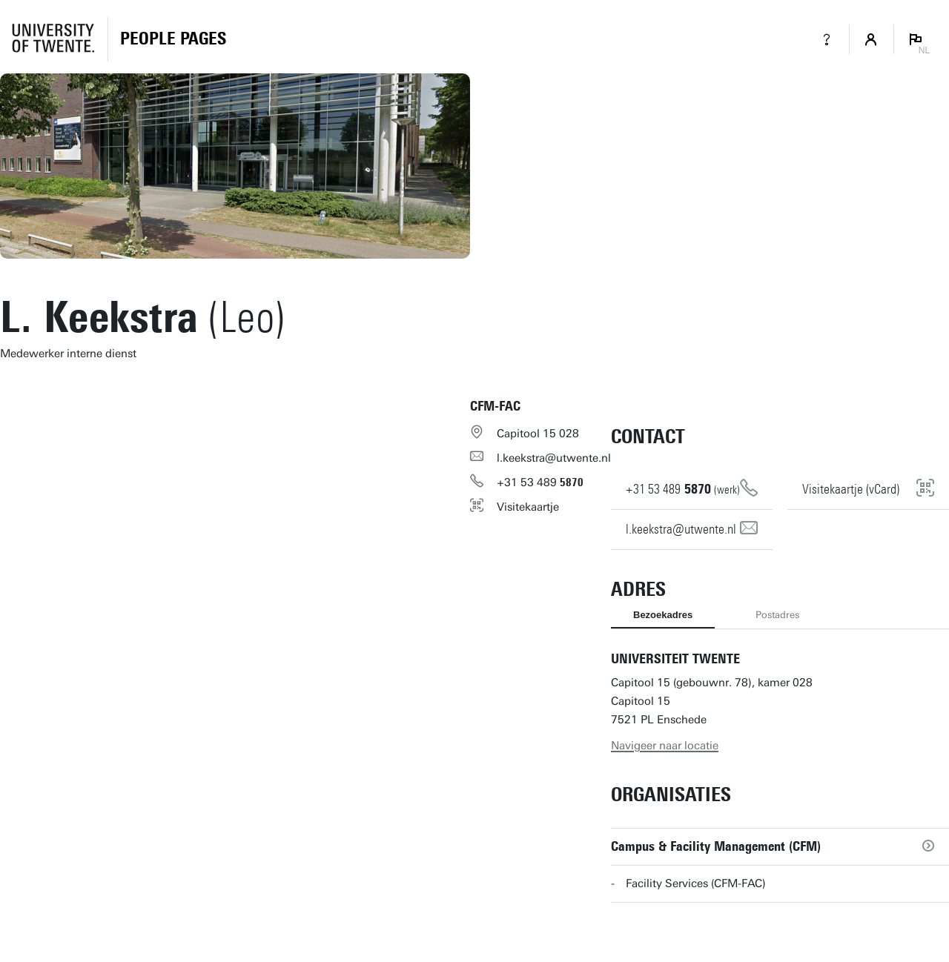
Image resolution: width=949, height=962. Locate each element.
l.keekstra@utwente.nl (554, 458)
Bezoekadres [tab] (662, 614)
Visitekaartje (528, 507)
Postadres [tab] (777, 614)
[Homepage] (173, 39)
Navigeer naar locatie (664, 745)
